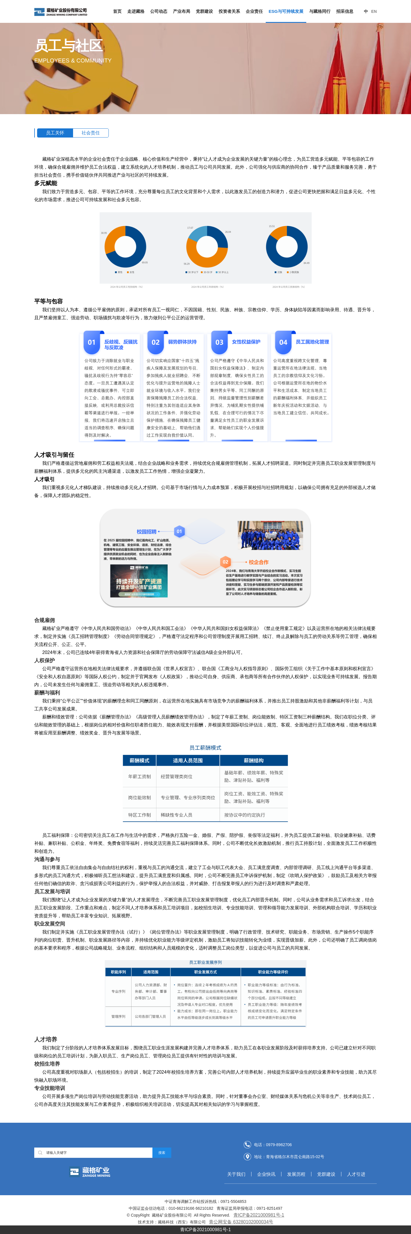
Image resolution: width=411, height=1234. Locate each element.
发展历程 (296, 1174)
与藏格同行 (320, 11)
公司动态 (158, 11)
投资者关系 (229, 11)
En (374, 11)
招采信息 (344, 11)
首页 (117, 11)
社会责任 (91, 132)
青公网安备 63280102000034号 (241, 1221)
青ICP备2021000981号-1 (258, 1215)
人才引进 (356, 1174)
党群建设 (204, 11)
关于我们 (236, 1174)
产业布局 (181, 11)
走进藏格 (135, 11)
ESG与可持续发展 (286, 11)
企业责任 (254, 11)
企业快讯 (266, 1174)
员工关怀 (55, 132)
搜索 (161, 1153)
